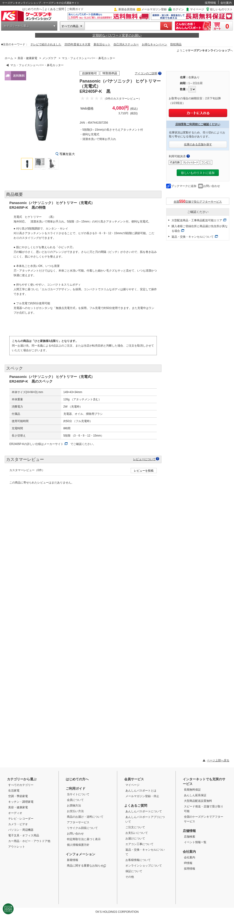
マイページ (197, 9)
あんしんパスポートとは (140, 790)
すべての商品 (70, 26)
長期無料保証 (192, 789)
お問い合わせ (211, 186)
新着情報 (72, 860)
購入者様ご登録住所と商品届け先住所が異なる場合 (200, 229)
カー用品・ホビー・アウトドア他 (29, 841)
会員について (75, 800)
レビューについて (144, 459)
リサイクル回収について (82, 828)
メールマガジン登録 (154, 9)
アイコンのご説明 (146, 73)
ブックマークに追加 (183, 186)
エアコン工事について (139, 844)
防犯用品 (176, 44)
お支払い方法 (75, 811)
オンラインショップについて (143, 865)
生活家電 (13, 790)
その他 (129, 876)
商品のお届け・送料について (85, 816)
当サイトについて (78, 794)
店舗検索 (189, 836)
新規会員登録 (126, 9)
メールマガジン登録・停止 (142, 796)
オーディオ (15, 813)
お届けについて (135, 838)
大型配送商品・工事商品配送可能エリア (197, 220)
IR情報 (188, 863)
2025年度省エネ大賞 (78, 44)
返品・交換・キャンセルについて (193, 236)
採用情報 (210, 2)
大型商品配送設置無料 (198, 800)
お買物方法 (74, 805)
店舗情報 (189, 831)
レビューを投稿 (144, 470)
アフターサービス (78, 822)
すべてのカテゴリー (20, 785)
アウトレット (16, 846)
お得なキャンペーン (154, 44)
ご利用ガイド (75, 9)
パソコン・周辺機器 (20, 829)
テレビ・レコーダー (20, 818)
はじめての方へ (32, 9)
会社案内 (226, 2)
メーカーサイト (53, 444)
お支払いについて (136, 833)
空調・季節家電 (18, 796)
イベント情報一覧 (195, 842)
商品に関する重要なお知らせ (86, 865)
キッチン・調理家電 (20, 801)
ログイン (178, 9)
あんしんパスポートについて (143, 811)
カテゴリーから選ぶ (16, 26)
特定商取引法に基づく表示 (84, 839)
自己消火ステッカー (126, 44)
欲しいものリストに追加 (198, 173)
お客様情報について (138, 860)
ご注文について (135, 827)
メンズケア (49, 58)
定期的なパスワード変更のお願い (117, 35)
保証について (133, 871)
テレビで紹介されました (45, 44)
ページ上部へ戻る (218, 760)
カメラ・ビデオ (18, 824)
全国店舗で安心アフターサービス (198, 201)
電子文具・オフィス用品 (23, 835)
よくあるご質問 (54, 9)
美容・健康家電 (27, 58)
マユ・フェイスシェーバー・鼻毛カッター (88, 58)
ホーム (9, 58)
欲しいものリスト (221, 9)
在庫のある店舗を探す (198, 144)
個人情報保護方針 (78, 844)
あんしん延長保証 (195, 795)
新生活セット (102, 44)
